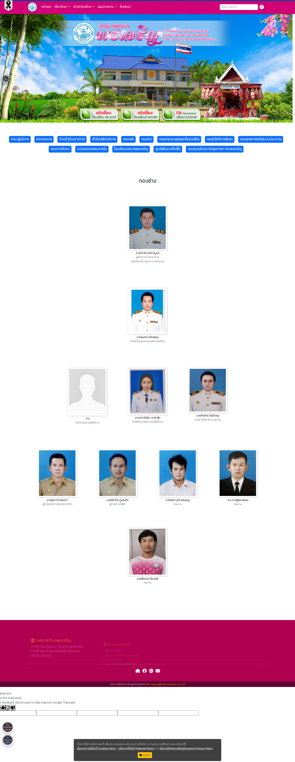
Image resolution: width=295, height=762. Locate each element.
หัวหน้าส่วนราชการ (72, 139)
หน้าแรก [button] (46, 6)
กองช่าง (146, 139)
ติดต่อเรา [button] (125, 6)
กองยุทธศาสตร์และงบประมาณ (260, 139)
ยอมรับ (144, 755)
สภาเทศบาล (44, 139)
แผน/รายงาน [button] (105, 6)
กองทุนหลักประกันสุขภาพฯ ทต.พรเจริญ (215, 149)
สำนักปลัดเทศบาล (104, 139)
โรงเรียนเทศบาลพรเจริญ (131, 149)
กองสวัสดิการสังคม (220, 139)
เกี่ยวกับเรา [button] (61, 6)
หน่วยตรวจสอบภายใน (92, 149)
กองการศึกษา (60, 149)
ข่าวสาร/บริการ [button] (82, 6)
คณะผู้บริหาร (20, 139)
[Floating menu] (6, 79)
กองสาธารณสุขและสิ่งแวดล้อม (179, 139)
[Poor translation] (10, 707)
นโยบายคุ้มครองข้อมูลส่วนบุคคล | (128, 684)
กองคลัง (128, 139)
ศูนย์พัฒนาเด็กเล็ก (167, 149)
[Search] (239, 7)
